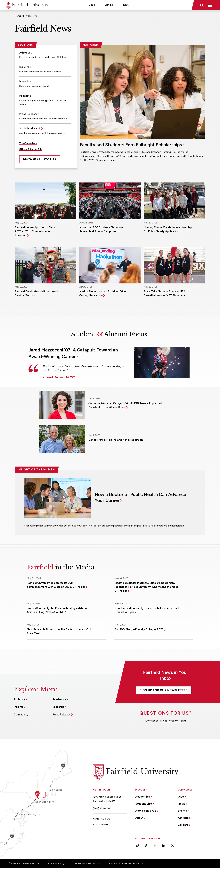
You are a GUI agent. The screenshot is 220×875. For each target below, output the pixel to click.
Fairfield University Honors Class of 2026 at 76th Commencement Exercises (36, 231)
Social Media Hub (30, 128)
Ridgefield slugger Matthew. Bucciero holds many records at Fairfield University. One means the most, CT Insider (146, 586)
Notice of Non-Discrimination (126, 863)
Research (58, 706)
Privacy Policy (56, 863)
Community (21, 714)
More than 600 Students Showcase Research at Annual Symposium (101, 229)
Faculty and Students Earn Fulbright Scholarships (131, 144)
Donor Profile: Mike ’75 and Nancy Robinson (115, 439)
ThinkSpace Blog (28, 143)
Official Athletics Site (30, 149)
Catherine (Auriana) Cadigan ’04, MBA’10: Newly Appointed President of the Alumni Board (125, 405)
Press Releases (28, 114)
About (139, 817)
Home (18, 16)
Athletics (24, 52)
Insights (24, 67)
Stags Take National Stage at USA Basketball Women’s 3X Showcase (164, 293)
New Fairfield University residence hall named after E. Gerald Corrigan (147, 610)
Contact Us (101, 818)
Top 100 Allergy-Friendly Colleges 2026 (138, 629)
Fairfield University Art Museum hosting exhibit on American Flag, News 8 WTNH (57, 610)
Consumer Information (86, 863)
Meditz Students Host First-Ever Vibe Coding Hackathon (102, 293)
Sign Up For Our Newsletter (164, 690)
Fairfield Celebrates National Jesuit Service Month (36, 293)
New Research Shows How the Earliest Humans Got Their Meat (59, 631)
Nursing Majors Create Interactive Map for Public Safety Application (168, 229)
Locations (101, 824)
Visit (92, 5)
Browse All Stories (39, 159)
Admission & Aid (145, 810)
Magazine (25, 81)
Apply (109, 5)
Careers (183, 824)
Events (182, 810)
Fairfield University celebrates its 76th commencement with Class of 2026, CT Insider (56, 584)
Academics (59, 699)
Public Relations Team (173, 720)
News (181, 803)
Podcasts (25, 95)
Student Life (143, 803)
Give (126, 5)
